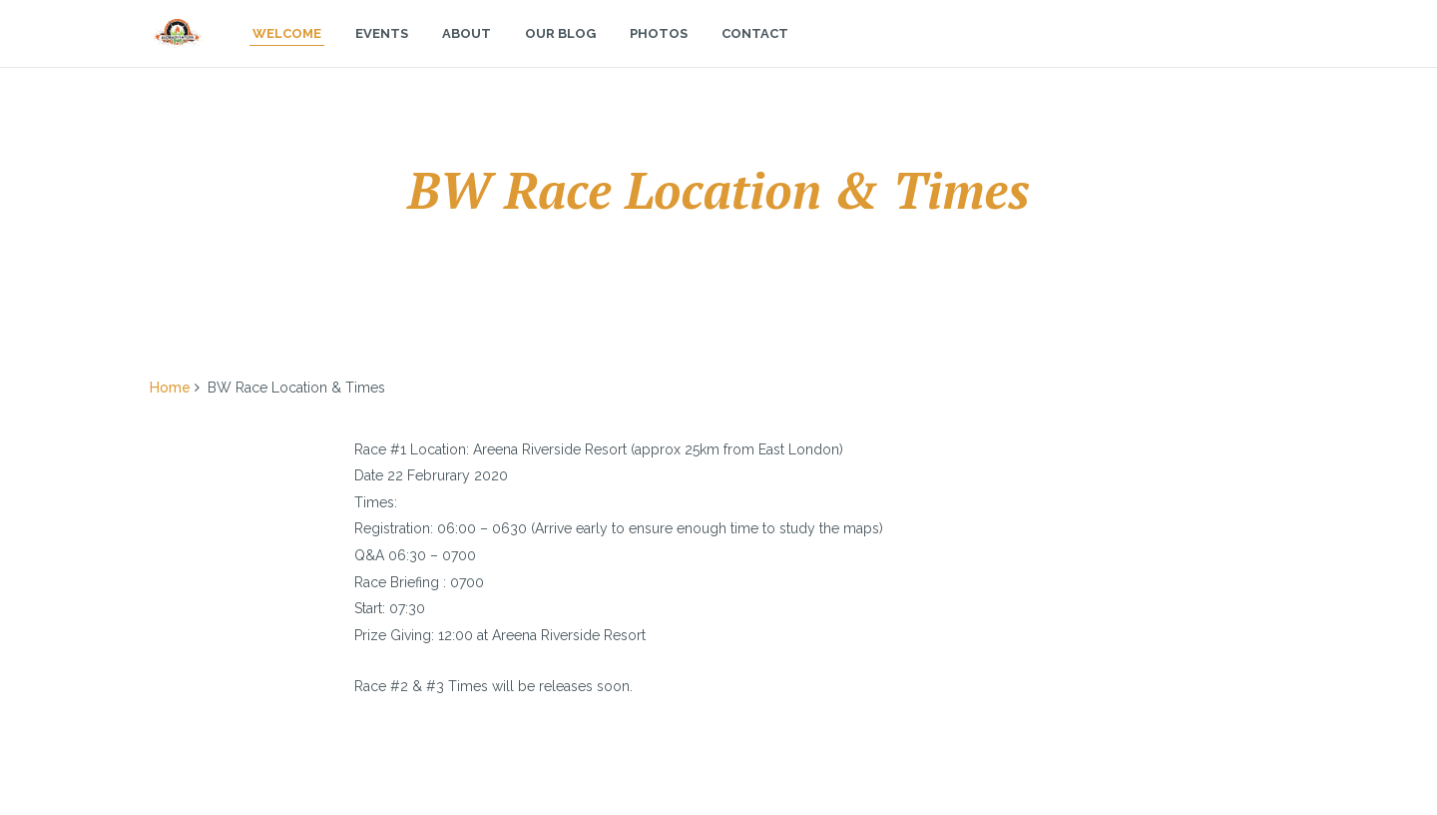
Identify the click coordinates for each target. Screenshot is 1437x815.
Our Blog (560, 53)
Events (381, 53)
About (466, 53)
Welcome (286, 53)
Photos (659, 53)
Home (170, 388)
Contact (754, 53)
